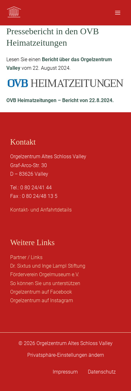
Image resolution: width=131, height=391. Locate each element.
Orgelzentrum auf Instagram (41, 300)
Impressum (65, 372)
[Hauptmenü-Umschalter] (118, 13)
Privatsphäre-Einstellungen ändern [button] (65, 355)
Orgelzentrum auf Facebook (41, 292)
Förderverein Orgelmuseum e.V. (44, 274)
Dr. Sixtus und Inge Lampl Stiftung (47, 266)
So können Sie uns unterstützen (45, 283)
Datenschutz (102, 372)
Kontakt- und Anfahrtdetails (41, 210)
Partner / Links (26, 257)
